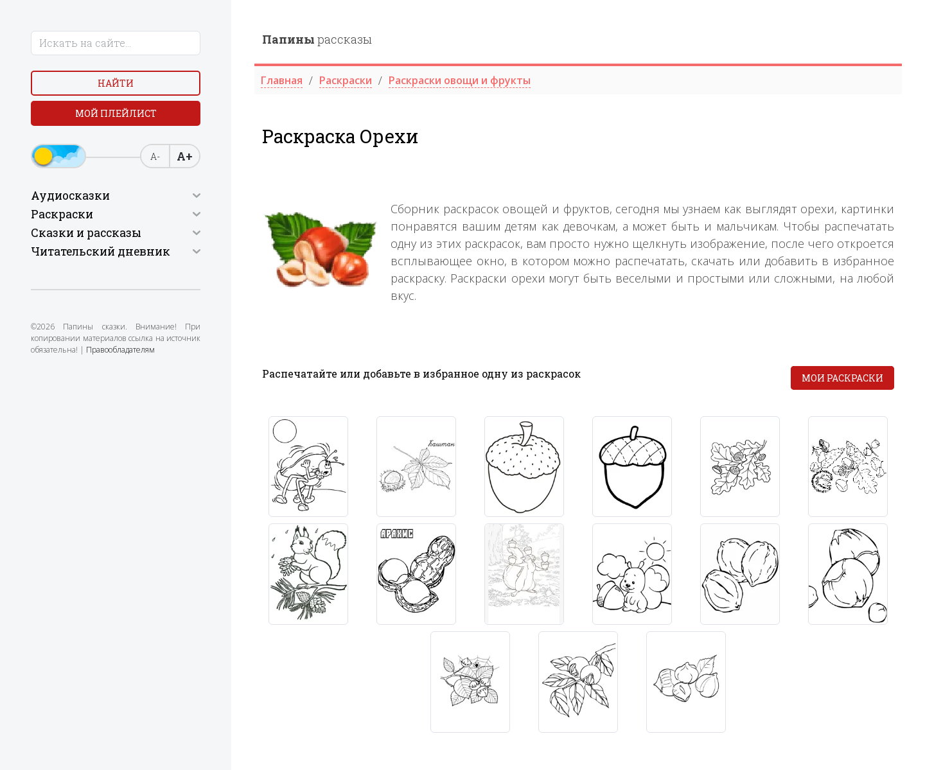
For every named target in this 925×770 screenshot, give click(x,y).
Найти (116, 83)
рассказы (317, 39)
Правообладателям (120, 349)
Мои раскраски (842, 378)
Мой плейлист (116, 113)
